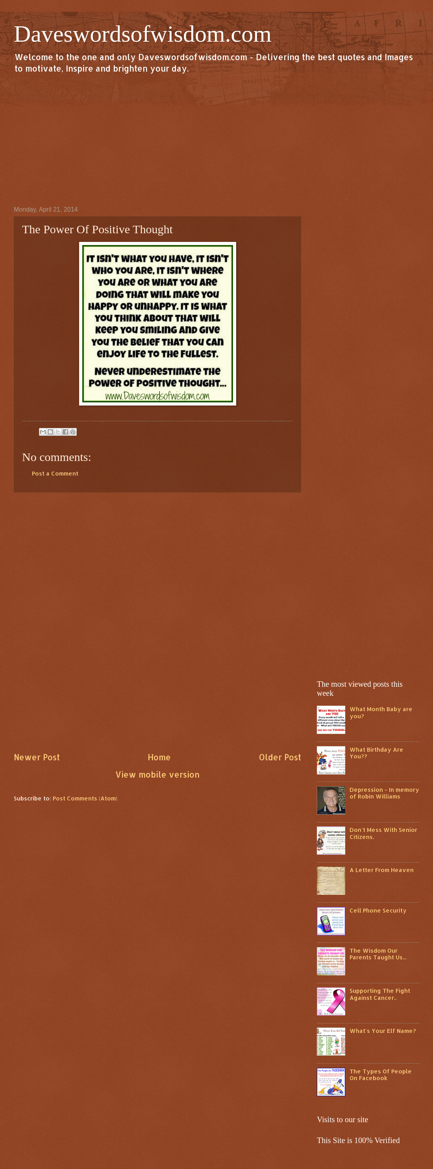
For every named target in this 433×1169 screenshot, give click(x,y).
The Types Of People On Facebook (381, 1075)
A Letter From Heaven (382, 870)
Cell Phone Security (378, 910)
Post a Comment (55, 473)
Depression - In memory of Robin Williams (384, 793)
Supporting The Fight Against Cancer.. (380, 994)
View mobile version (157, 774)
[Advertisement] (216, 139)
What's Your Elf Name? (383, 1030)
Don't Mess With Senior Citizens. (383, 833)
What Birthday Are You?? (376, 753)
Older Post (280, 757)
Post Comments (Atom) (85, 798)
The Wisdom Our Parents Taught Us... (378, 954)
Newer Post (37, 757)
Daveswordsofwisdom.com (143, 34)
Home (159, 757)
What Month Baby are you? (381, 712)
